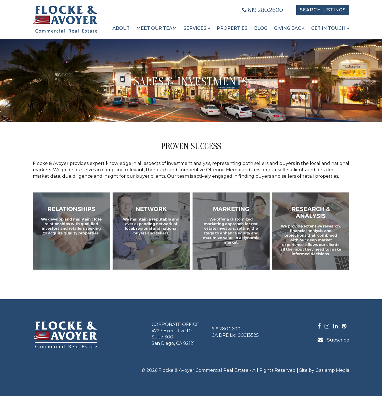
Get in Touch (330, 28)
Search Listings (323, 10)
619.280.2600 (262, 10)
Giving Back (289, 28)
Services (197, 28)
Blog (260, 28)
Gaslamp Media (332, 370)
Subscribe (333, 340)
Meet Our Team (156, 28)
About (121, 28)
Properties (232, 28)
